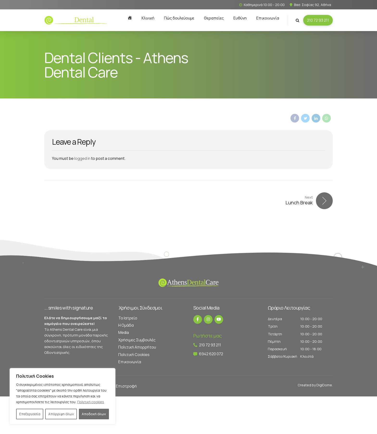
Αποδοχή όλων (94, 414)
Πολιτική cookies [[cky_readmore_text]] (90, 402)
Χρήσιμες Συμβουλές (137, 340)
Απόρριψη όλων (61, 414)
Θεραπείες (214, 18)
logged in (82, 158)
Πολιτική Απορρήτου (137, 347)
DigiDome (324, 385)
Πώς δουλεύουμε (179, 18)
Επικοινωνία (267, 18)
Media (123, 332)
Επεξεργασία (29, 414)
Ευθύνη (240, 18)
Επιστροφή (126, 386)
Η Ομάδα (126, 325)
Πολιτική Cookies (134, 354)
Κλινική (148, 18)
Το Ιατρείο (127, 318)
